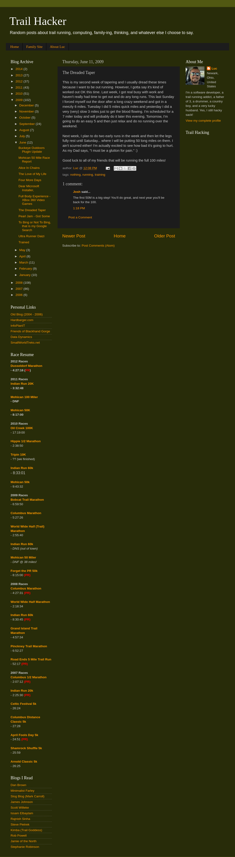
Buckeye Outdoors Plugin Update (32, 149)
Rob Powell (19, 835)
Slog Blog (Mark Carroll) (27, 796)
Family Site (34, 47)
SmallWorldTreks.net (25, 342)
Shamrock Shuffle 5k (26, 748)
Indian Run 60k (22, 544)
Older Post (164, 235)
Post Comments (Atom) (98, 245)
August (24, 130)
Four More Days (30, 180)
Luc (214, 68)
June (23, 142)
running (87, 174)
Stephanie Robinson (25, 847)
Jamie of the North (23, 841)
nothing (75, 174)
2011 (20, 87)
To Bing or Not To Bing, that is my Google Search (35, 226)
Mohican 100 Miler (24, 397)
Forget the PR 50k (24, 571)
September (27, 124)
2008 (20, 282)
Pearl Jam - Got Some (34, 216)
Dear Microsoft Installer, (29, 188)
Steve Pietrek (20, 824)
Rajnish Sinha (20, 819)
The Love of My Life (33, 174)
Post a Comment (80, 217)
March (24, 262)
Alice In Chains (29, 168)
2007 (20, 289)
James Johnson (22, 802)
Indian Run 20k (22, 690)
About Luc (57, 47)
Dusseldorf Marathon (26, 366)
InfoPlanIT (18, 325)
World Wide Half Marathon (30, 602)
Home (14, 47)
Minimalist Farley (22, 790)
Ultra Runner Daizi (31, 236)
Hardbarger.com (22, 320)
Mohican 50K (20, 410)
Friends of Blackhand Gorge (30, 331)
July (22, 136)
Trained (24, 242)
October (25, 117)
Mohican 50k (20, 482)
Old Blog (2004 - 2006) (27, 314)
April (23, 256)
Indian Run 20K (22, 383)
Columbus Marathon (26, 513)
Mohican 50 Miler (23, 557)
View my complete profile (203, 120)
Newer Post (73, 235)
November (27, 111)
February (26, 268)
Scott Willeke (20, 807)
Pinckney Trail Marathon (29, 646)
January (25, 275)
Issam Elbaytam (22, 813)
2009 (20, 100)
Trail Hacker (37, 21)
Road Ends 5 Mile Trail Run (31, 659)
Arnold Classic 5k (24, 761)
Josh (77, 192)
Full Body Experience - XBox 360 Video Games (35, 200)
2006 (20, 295)
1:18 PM (79, 208)
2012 (20, 81)
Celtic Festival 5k (23, 704)
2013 (20, 75)
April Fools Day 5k (24, 735)
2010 (20, 93)
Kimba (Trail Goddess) (26, 830)
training (100, 174)
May (22, 250)
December (27, 105)
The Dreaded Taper (32, 210)
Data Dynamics (21, 337)
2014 (20, 69)
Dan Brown (18, 785)
